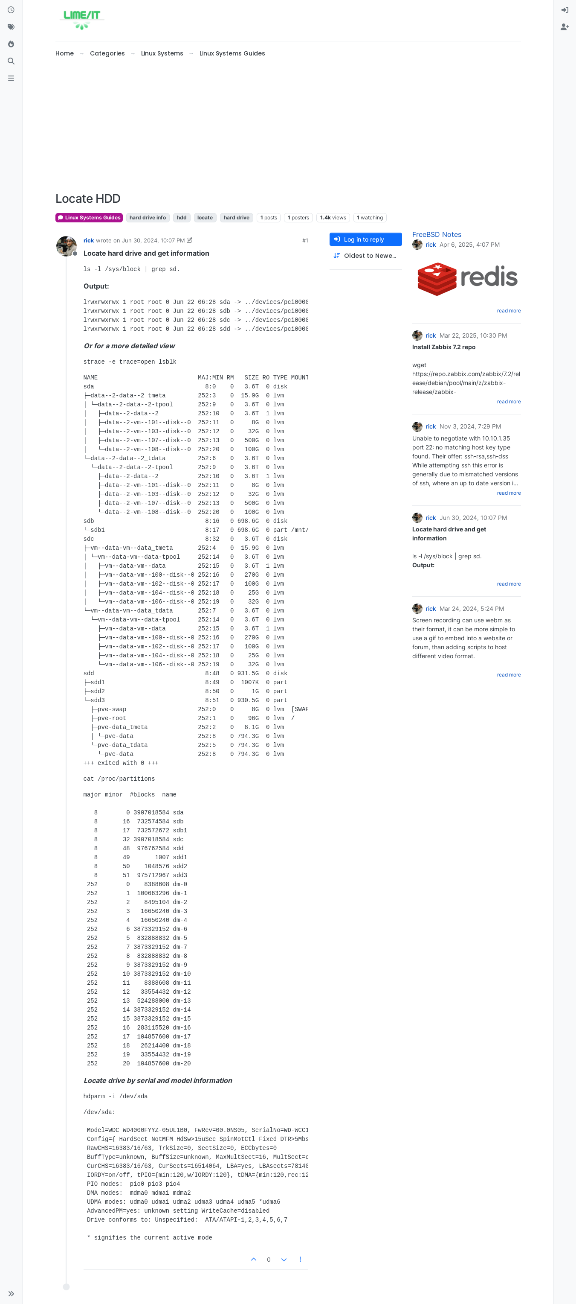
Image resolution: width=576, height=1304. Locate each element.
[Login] (565, 10)
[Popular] (11, 44)
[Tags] (11, 27)
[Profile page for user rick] (66, 246)
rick (89, 240)
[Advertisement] (288, 125)
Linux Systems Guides (89, 217)
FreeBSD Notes (436, 234)
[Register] (565, 27)
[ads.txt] (11, 78)
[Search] (11, 61)
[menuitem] (565, 10)
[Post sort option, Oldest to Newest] (366, 256)
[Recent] (11, 10)
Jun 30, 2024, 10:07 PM (153, 240)
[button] (11, 1294)
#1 (305, 240)
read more (509, 310)
